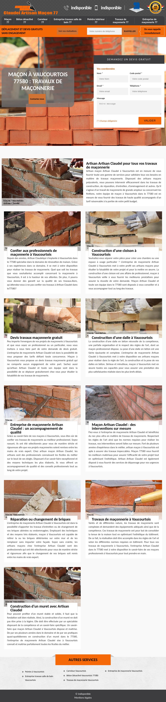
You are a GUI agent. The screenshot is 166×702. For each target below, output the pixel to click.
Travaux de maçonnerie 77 (120, 21)
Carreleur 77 (43, 21)
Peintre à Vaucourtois (34, 671)
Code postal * (136, 73)
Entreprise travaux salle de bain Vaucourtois (39, 678)
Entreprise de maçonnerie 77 (149, 21)
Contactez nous (37, 99)
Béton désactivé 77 (24, 21)
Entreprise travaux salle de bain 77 (67, 21)
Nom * (100, 73)
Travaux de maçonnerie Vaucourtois (82, 680)
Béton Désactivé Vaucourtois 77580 (82, 675)
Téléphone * (135, 85)
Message (101, 98)
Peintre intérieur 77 (96, 21)
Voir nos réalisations (67, 31)
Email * (100, 85)
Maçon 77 (7, 21)
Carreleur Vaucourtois (76, 671)
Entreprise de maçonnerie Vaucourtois (125, 671)
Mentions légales (83, 697)
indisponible (81, 8)
